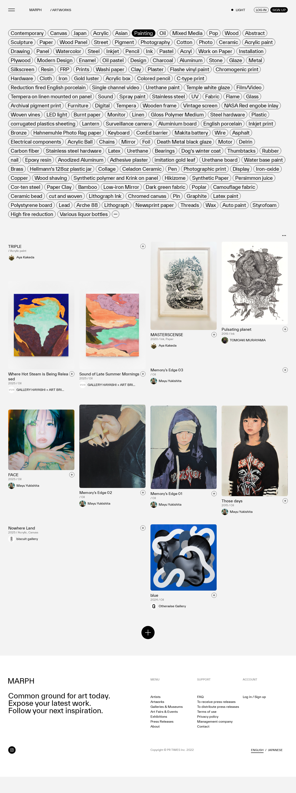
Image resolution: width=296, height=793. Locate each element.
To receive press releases (216, 718)
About (155, 742)
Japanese (275, 766)
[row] (27, 33)
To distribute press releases (218, 723)
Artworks (157, 718)
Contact (203, 742)
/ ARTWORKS (60, 10)
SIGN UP (279, 10)
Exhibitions (158, 733)
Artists (155, 713)
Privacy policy (207, 733)
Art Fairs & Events (164, 728)
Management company (214, 738)
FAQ (200, 713)
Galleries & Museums (166, 723)
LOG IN (261, 10)
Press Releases (161, 738)
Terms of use (206, 728)
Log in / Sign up (254, 713)
